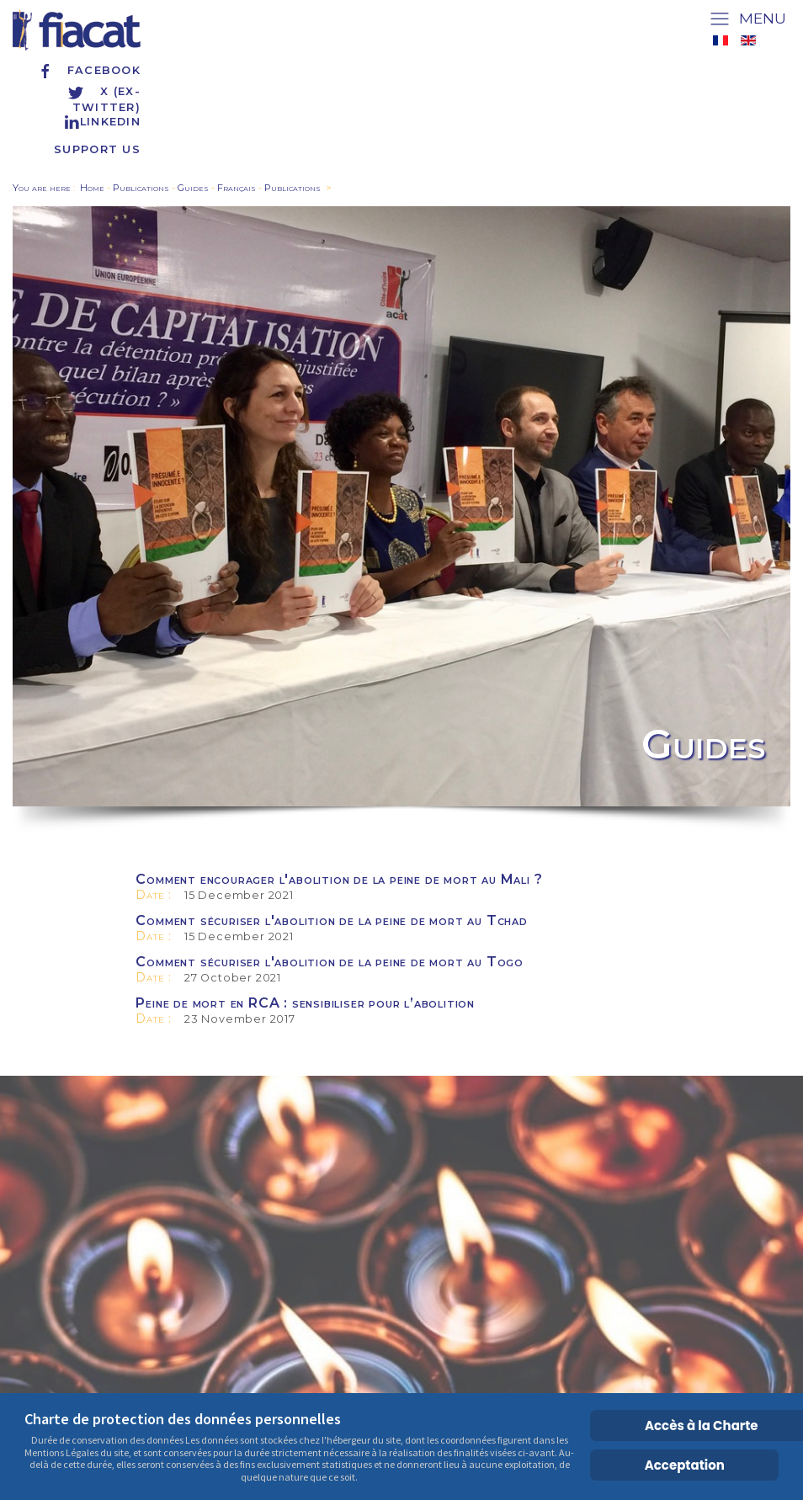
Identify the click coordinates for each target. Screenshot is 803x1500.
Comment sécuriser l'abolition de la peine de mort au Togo (330, 962)
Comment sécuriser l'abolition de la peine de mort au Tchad (331, 920)
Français (236, 188)
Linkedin (102, 121)
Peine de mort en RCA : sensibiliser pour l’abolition (305, 1003)
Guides (193, 188)
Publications (141, 188)
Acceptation (685, 1465)
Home (92, 188)
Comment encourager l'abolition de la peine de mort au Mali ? (339, 879)
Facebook (89, 70)
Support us (97, 149)
